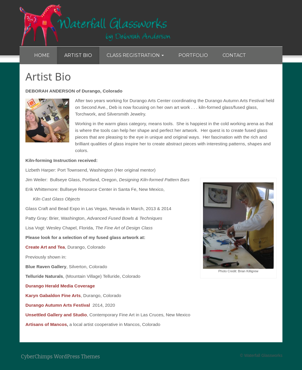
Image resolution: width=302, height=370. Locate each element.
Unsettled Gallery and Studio (56, 314)
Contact (234, 55)
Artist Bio (78, 55)
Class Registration (135, 55)
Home (42, 55)
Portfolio (193, 55)
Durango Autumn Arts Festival (57, 305)
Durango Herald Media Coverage (60, 285)
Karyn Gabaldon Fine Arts (53, 295)
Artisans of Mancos (46, 324)
